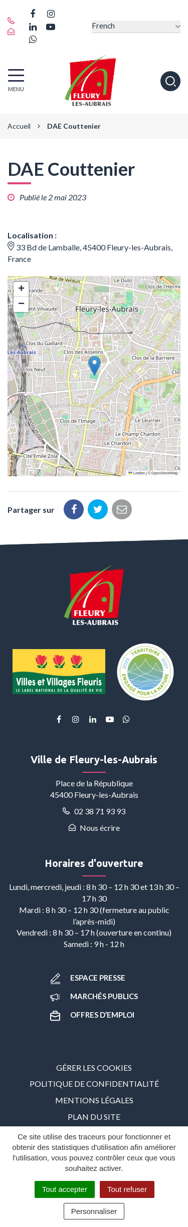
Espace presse (87, 977)
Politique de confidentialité (94, 1083)
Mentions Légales (94, 1100)
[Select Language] (136, 27)
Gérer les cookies (94, 1067)
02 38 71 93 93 (94, 811)
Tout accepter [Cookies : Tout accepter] (64, 1189)
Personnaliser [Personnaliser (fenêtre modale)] (94, 1211)
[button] (94, 366)
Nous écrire (94, 827)
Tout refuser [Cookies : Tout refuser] (127, 1189)
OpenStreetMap (164, 473)
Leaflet (136, 473)
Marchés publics (94, 996)
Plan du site (94, 1116)
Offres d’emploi (92, 1014)
